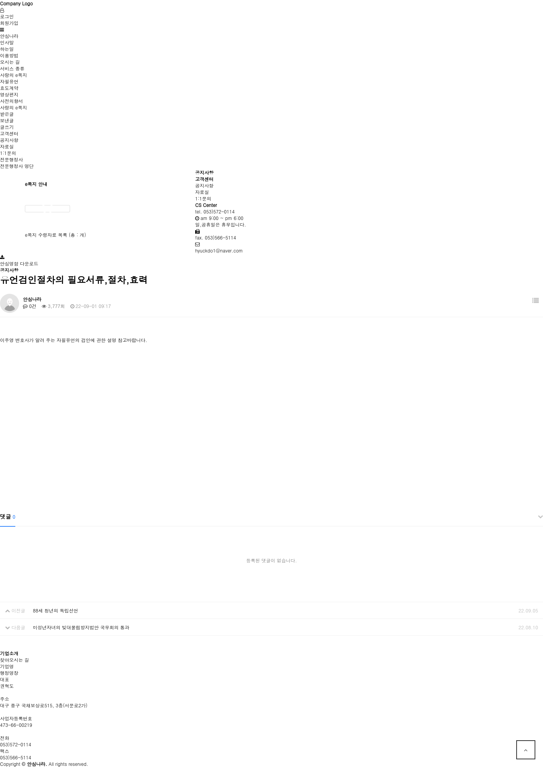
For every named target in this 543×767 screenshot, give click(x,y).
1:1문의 (8, 153)
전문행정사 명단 (17, 166)
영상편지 (9, 94)
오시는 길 (10, 62)
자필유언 (9, 81)
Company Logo (16, 3)
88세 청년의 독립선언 (55, 610)
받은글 (7, 114)
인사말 (7, 42)
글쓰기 (7, 127)
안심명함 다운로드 (19, 263)
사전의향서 (11, 101)
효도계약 (9, 88)
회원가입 (9, 23)
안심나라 (9, 36)
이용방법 (9, 55)
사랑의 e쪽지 (13, 75)
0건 (29, 306)
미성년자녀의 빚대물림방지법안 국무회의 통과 (81, 627)
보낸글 (7, 120)
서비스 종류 (12, 68)
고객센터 (9, 133)
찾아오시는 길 (14, 659)
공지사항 (9, 140)
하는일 (7, 49)
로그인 (7, 16)
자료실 (7, 146)
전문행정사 (11, 159)
